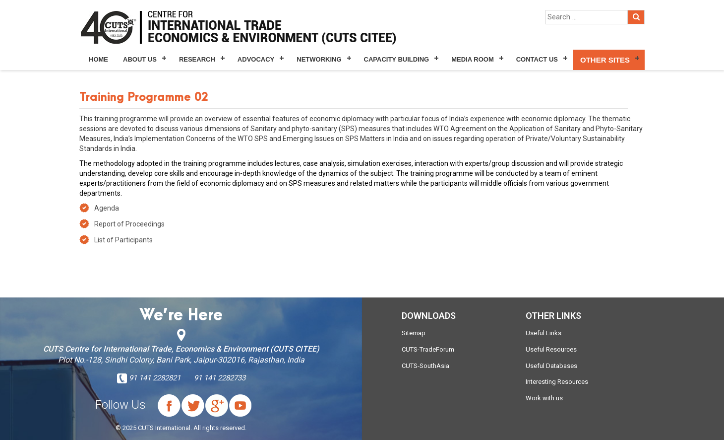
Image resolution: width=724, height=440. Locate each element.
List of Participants (123, 240)
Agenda (106, 208)
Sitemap (413, 333)
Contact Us (537, 59)
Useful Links (543, 333)
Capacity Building (396, 59)
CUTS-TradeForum (428, 349)
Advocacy (256, 59)
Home (98, 59)
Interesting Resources (557, 381)
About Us (140, 59)
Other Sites (605, 60)
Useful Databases (551, 365)
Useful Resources (551, 349)
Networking (319, 59)
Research (197, 59)
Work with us (544, 398)
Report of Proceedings (129, 224)
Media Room (472, 59)
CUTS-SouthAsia (425, 365)
